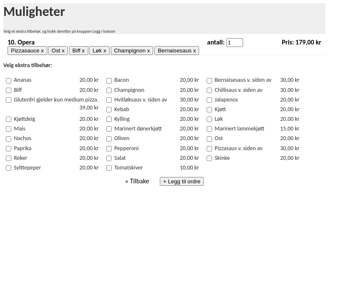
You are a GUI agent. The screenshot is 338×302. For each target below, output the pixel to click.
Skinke (222, 157)
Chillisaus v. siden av (238, 90)
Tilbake (139, 181)
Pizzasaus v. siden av (238, 148)
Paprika (22, 148)
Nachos (22, 138)
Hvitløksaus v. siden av (140, 99)
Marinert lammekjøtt (239, 128)
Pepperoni (126, 148)
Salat (120, 157)
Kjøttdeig (24, 118)
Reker (20, 157)
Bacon (121, 79)
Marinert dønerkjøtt (138, 128)
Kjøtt (220, 109)
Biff (18, 90)
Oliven (121, 138)
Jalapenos (226, 99)
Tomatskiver (128, 167)
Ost (219, 138)
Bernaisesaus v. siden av (243, 79)
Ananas (22, 79)
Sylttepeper (27, 167)
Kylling (122, 118)
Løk (219, 118)
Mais (19, 128)
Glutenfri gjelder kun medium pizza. (56, 99)
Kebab (121, 109)
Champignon (129, 90)
